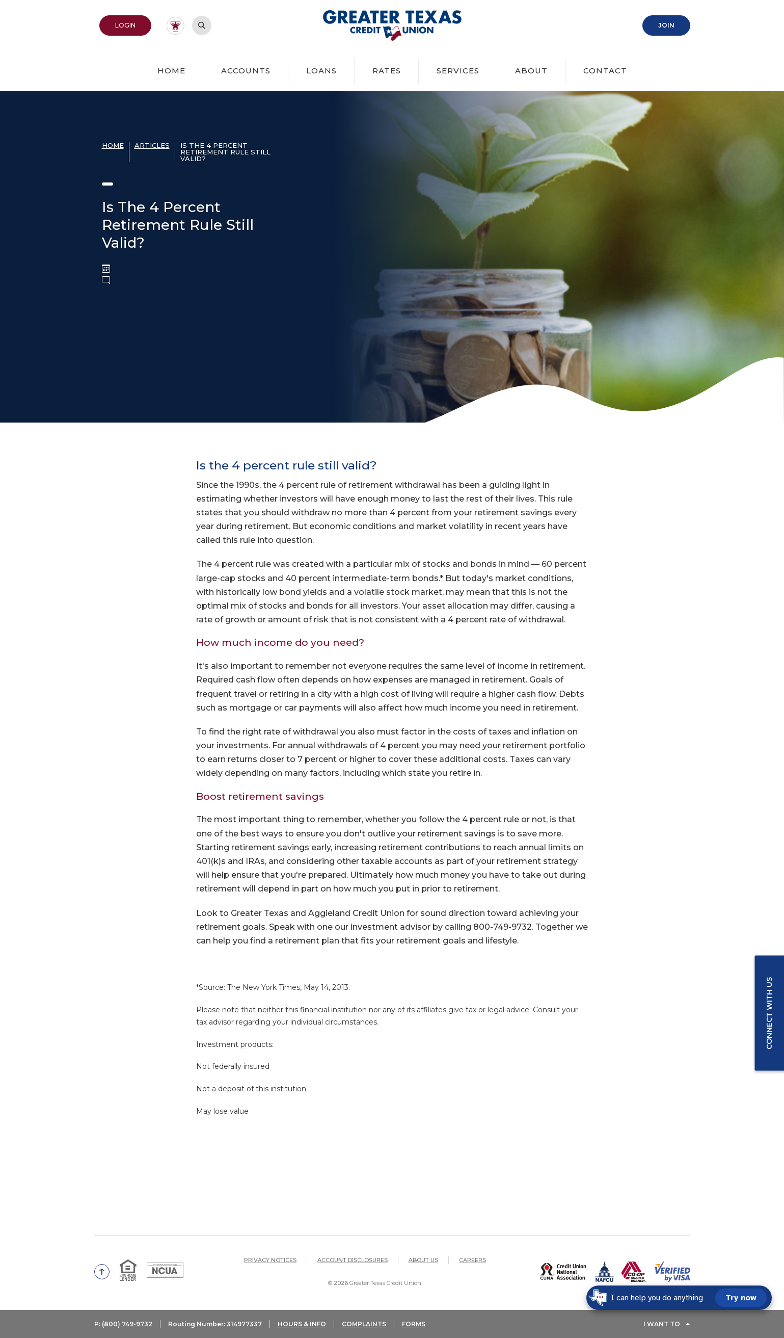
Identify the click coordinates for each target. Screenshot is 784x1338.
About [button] (531, 70)
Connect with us (769, 1013)
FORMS (413, 1324)
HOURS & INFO (302, 1324)
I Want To (661, 1324)
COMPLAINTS (364, 1324)
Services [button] (458, 70)
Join (666, 25)
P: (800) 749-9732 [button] (123, 1324)
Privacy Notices (270, 1260)
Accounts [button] (246, 70)
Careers (472, 1260)
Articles (152, 145)
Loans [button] (321, 70)
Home (171, 70)
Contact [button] (605, 70)
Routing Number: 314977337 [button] (215, 1324)
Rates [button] (386, 70)
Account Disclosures (352, 1260)
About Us (423, 1260)
